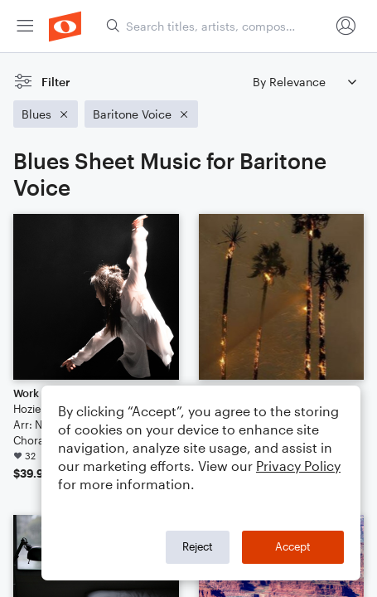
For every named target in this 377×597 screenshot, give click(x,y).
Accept (293, 546)
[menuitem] (25, 26)
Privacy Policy (298, 465)
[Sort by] (304, 82)
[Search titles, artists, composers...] (217, 26)
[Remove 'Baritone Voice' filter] (141, 114)
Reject (197, 546)
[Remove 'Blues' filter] (45, 114)
